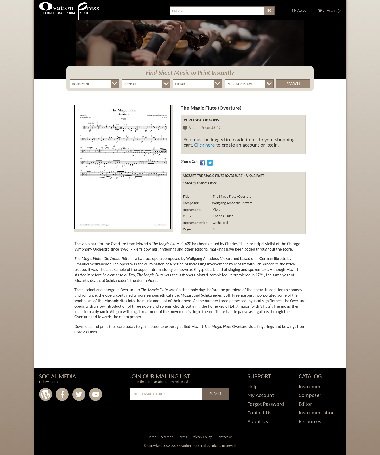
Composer (310, 395)
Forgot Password (265, 404)
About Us (257, 421)
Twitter (78, 394)
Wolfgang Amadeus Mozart (232, 203)
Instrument (311, 386)
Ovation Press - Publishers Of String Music (69, 13)
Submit (215, 393)
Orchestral (220, 223)
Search (293, 83)
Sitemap (167, 437)
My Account (301, 10)
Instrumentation (317, 412)
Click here (204, 145)
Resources (310, 421)
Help (252, 386)
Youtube (95, 394)
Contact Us (259, 412)
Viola (216, 210)
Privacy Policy (202, 437)
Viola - (204, 128)
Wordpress (45, 394)
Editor (305, 404)
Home (151, 437)
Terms (182, 437)
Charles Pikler (222, 216)
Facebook (62, 394)
